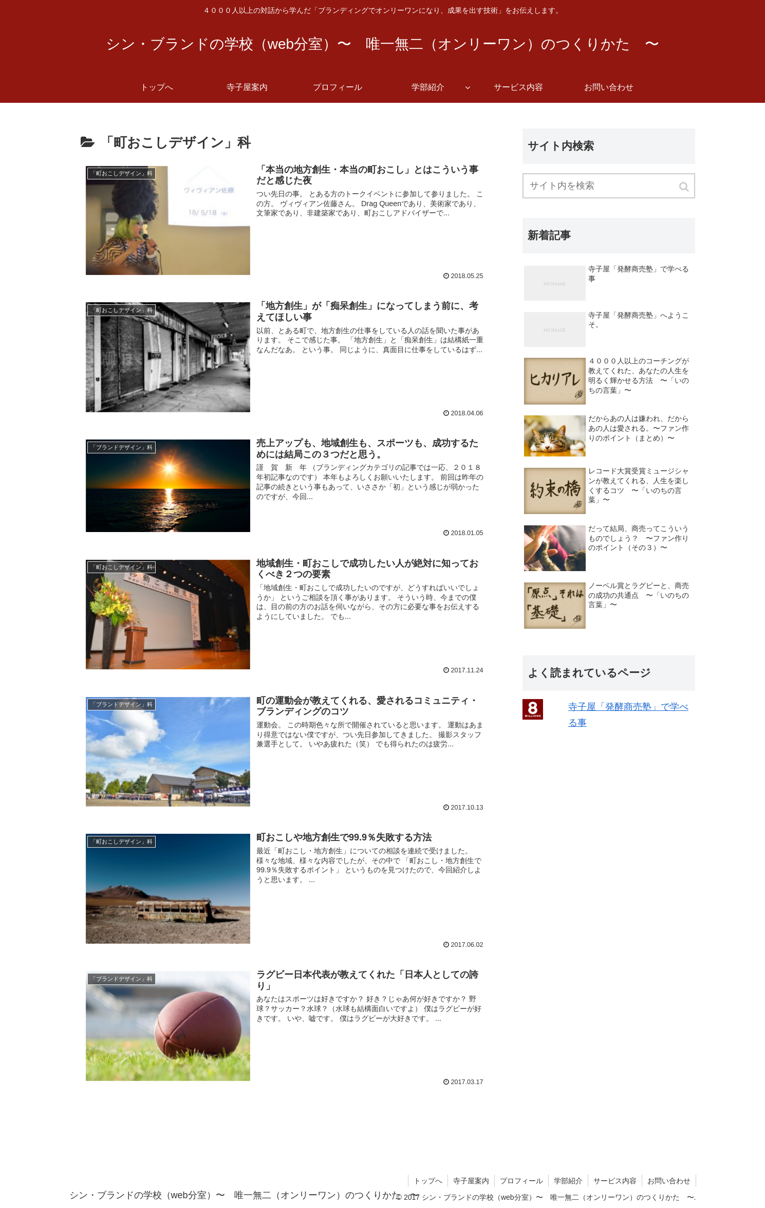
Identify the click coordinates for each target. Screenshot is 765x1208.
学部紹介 (568, 1181)
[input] (609, 185)
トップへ (428, 1181)
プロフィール (521, 1181)
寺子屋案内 (471, 1181)
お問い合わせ (669, 1181)
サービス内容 (615, 1181)
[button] (685, 186)
